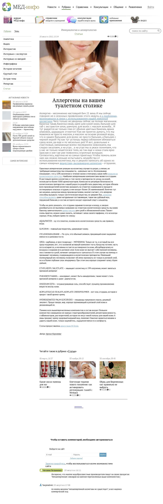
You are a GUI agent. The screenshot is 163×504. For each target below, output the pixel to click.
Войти (151, 7)
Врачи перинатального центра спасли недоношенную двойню (22, 147)
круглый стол (10, 73)
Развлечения (135, 7)
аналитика (8, 38)
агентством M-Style (69, 326)
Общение (118, 7)
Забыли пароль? (76, 458)
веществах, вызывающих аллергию (81, 163)
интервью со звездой (14, 58)
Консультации (101, 7)
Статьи (71, 351)
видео (6, 43)
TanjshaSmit (47, 485)
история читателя (12, 68)
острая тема (9, 78)
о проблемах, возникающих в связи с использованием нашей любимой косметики (78, 118)
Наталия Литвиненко (52, 470)
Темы (16, 31)
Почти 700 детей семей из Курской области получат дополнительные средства (23, 136)
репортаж (8, 83)
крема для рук (68, 210)
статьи (6, 88)
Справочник (82, 7)
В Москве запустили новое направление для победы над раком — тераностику (23, 126)
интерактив (9, 48)
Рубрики (66, 7)
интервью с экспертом (15, 53)
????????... (78, 407)
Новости (51, 7)
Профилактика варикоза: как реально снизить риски (23, 103)
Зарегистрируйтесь (55, 463)
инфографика (10, 63)
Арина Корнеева (53, 333)
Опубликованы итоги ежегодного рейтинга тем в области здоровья (24, 115)
